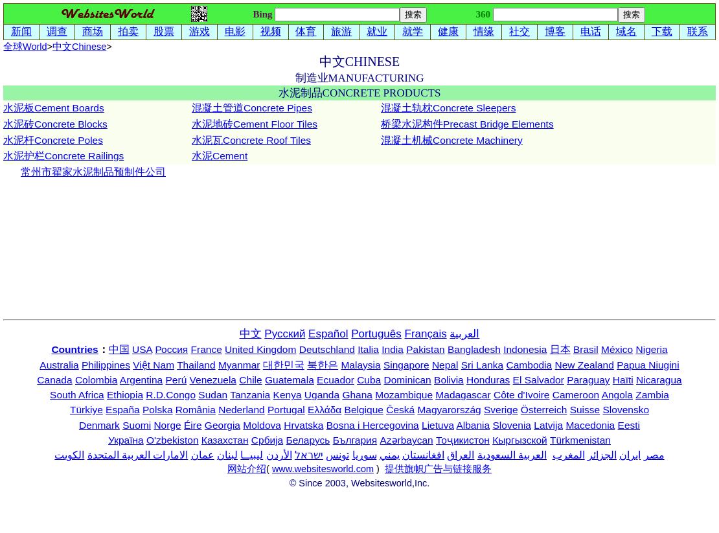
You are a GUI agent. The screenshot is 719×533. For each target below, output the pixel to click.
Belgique (364, 409)
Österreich (544, 409)
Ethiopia (125, 394)
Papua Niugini (648, 364)
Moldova (262, 425)
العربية (464, 334)
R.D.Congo (171, 394)
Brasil (586, 349)
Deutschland (327, 349)
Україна (126, 440)
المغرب (569, 454)
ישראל (309, 454)
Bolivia (449, 379)
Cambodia (530, 364)
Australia (59, 364)
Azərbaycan (406, 440)
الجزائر (602, 454)
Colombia (96, 379)
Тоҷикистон (463, 440)
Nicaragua (659, 379)
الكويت (69, 454)
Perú (176, 379)
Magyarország (449, 409)
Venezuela (213, 379)
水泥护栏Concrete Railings (63, 155)
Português (376, 334)
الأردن (279, 454)
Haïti (623, 379)
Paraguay (588, 379)
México (617, 349)
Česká (400, 409)
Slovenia (512, 425)
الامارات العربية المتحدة (137, 454)
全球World (25, 46)
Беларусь (308, 440)
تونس (337, 454)
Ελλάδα (324, 409)
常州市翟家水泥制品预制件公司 (93, 171)
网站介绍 (246, 469)
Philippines (106, 364)
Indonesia (525, 349)
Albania (473, 425)
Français (426, 334)
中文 (79, 46)
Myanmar (239, 364)
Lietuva (438, 425)
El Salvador (538, 379)
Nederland (241, 409)
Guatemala (289, 379)
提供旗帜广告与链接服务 (438, 469)
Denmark (99, 425)
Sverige (501, 409)
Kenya (287, 394)
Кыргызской (519, 440)
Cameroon (576, 394)
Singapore (406, 364)
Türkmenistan (580, 440)
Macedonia (590, 425)
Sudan (212, 394)
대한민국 (283, 364)
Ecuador (335, 379)
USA (142, 349)
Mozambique (404, 394)
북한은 (322, 364)
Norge (167, 425)
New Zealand (584, 364)
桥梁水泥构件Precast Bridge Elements (467, 124)
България (355, 440)
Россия (171, 349)
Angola (617, 394)
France (206, 349)
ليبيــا (251, 454)
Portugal (286, 409)
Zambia (652, 394)
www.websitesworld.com (323, 469)
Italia (368, 349)
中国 (119, 349)
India (393, 349)
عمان (202, 454)
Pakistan (425, 349)
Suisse (585, 409)
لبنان (227, 454)
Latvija (548, 425)
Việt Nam (153, 364)
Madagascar (462, 394)
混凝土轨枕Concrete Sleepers (448, 107)
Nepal (445, 364)
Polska (158, 409)
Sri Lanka (482, 364)
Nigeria (652, 349)
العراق (460, 454)
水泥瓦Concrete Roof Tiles (251, 140)
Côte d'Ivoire (522, 394)
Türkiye (86, 409)
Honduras (488, 379)
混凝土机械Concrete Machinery (452, 140)
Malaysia (360, 364)
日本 (560, 349)
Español (328, 334)
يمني (390, 454)
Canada (54, 379)
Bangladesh (474, 349)
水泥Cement (219, 155)
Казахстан (225, 440)
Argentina (141, 379)
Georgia (222, 425)
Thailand (196, 364)
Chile (250, 379)
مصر (654, 454)
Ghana (357, 394)
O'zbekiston (172, 440)
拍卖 (128, 31)
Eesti (629, 425)
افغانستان (423, 454)
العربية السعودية (512, 454)
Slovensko (626, 409)
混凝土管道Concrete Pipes (252, 107)
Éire (193, 425)
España (123, 409)
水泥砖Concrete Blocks (55, 124)
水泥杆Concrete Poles (53, 140)
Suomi (136, 425)
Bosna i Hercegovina (372, 425)
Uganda (321, 394)
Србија (267, 440)
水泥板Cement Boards (53, 107)
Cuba (369, 379)
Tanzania (250, 394)
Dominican (407, 379)
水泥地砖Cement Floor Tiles (254, 124)
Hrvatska (303, 425)
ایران (630, 454)
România (196, 409)
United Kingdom (260, 349)
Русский (284, 334)
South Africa (77, 394)
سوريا (364, 454)
